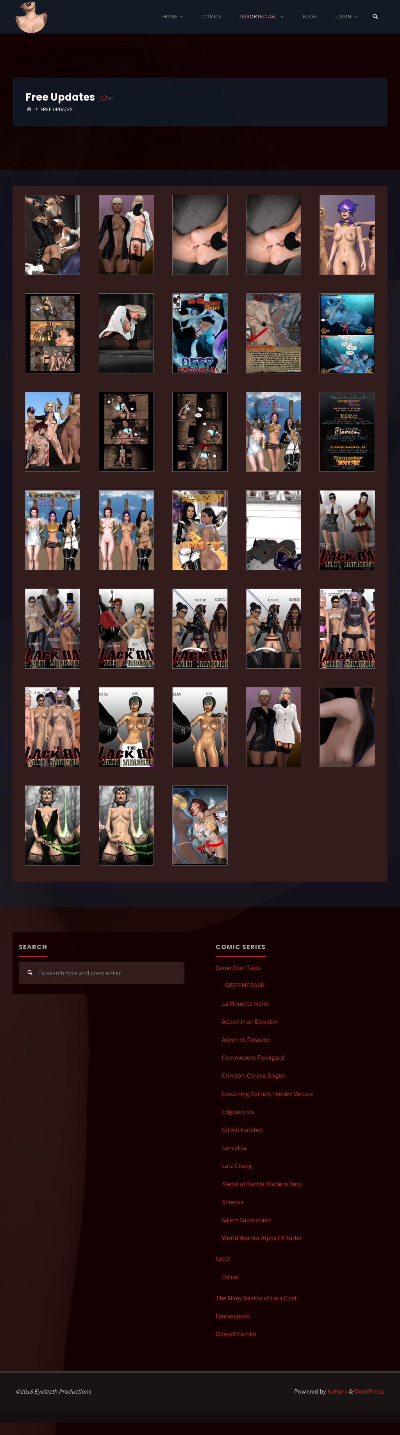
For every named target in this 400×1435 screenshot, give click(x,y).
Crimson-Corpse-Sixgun (254, 1075)
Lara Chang (237, 1165)
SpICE (223, 1259)
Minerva (233, 1202)
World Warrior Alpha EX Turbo (262, 1238)
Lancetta (234, 1147)
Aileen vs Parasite (245, 1039)
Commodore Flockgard (253, 1057)
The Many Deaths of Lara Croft (256, 1298)
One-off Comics (236, 1334)
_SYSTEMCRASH (243, 985)
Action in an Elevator (250, 1021)
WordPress (368, 1391)
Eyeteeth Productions (31, 17)
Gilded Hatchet (242, 1129)
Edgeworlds (238, 1112)
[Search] (375, 16)
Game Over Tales (238, 967)
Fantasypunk (233, 1316)
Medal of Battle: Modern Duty (262, 1184)
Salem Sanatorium (246, 1220)
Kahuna (337, 1391)
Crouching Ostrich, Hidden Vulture (267, 1094)
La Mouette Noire (245, 1003)
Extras (230, 1277)
